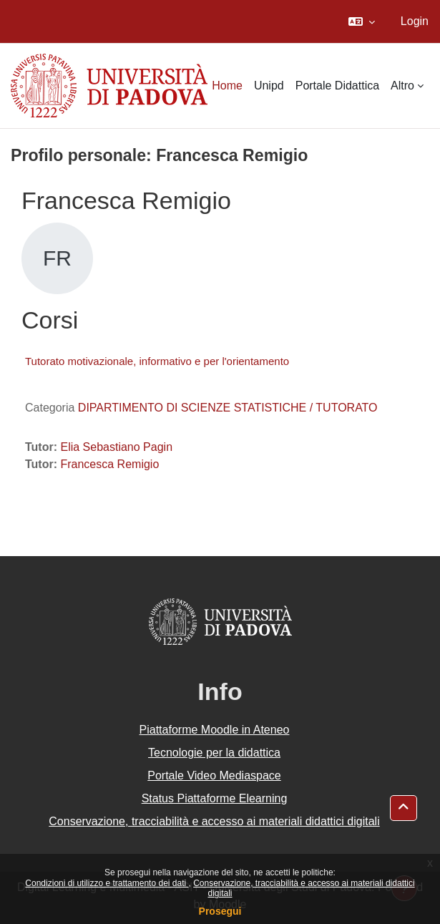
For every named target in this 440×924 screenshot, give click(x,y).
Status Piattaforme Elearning (215, 798)
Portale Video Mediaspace (214, 775)
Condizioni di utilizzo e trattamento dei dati (106, 883)
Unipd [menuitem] (269, 85)
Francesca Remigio (109, 464)
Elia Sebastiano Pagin (116, 447)
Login (415, 21)
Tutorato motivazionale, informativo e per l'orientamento (157, 361)
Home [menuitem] (227, 85)
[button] (361, 21)
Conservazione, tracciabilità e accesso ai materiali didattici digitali (214, 821)
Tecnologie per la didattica (214, 753)
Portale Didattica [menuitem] (337, 85)
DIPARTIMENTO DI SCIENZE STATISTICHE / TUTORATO (228, 408)
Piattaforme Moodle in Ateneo (215, 730)
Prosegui (220, 911)
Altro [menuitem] (402, 85)
